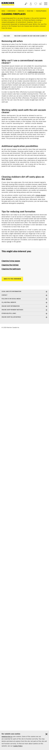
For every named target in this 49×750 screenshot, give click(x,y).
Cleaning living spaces (11, 261)
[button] (46, 35)
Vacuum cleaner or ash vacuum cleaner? (30, 36)
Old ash (7, 36)
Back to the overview (12, 279)
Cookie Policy (17, 746)
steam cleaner (41, 195)
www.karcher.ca (7, 736)
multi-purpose (33, 72)
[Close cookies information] (46, 734)
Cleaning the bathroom (11, 269)
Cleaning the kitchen (10, 265)
